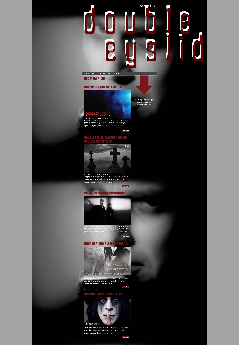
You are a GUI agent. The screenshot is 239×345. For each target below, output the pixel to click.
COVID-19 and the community (104, 193)
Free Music (92, 73)
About (109, 73)
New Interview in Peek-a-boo (104, 294)
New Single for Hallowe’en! (103, 87)
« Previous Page (89, 342)
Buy (85, 73)
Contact (116, 73)
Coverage (101, 73)
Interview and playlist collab (105, 243)
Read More (126, 130)
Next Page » (127, 342)
